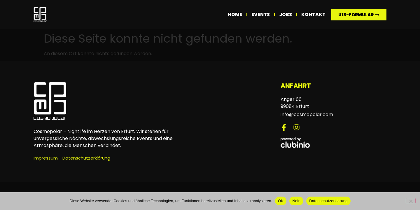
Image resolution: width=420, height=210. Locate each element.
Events (260, 14)
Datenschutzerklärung (328, 201)
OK (281, 201)
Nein (296, 201)
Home (235, 14)
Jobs (285, 14)
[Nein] (411, 200)
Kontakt (313, 14)
